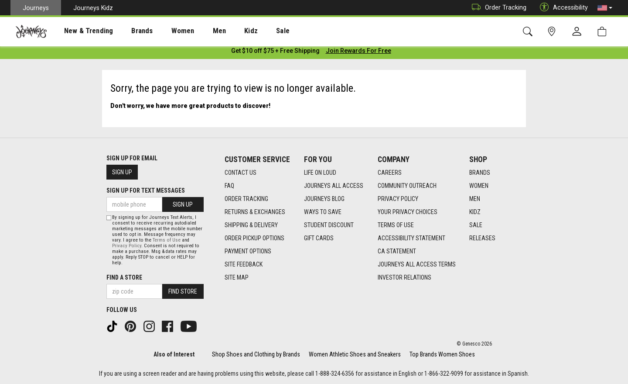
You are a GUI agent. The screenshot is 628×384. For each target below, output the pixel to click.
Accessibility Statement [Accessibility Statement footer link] (411, 238)
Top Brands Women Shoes (442, 354)
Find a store (124, 277)
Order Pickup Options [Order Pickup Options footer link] (254, 238)
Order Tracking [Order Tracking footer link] (246, 198)
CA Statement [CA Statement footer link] (397, 251)
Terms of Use (167, 240)
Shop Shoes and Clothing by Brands (256, 354)
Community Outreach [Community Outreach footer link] (407, 185)
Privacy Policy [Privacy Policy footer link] (398, 198)
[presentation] (80, 30)
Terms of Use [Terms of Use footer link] (396, 224)
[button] (605, 8)
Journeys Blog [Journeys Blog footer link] (324, 198)
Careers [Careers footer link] (390, 172)
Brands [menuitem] (128, 31)
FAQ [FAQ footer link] (229, 185)
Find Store (182, 291)
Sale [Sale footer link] (475, 224)
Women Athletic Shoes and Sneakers (355, 354)
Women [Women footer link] (478, 185)
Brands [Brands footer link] (479, 172)
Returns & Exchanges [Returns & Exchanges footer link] (255, 211)
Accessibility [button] (562, 7)
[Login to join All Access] (275, 52)
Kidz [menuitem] (224, 31)
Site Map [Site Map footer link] (237, 277)
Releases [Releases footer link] (482, 238)
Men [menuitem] (196, 31)
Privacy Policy (126, 246)
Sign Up (122, 172)
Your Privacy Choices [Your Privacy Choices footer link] (407, 211)
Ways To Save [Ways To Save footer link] (322, 211)
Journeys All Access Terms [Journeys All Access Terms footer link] (417, 264)
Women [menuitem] (164, 31)
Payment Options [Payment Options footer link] (248, 251)
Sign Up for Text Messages (145, 190)
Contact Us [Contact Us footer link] (240, 172)
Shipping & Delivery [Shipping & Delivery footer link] (251, 224)
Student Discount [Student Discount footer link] (329, 224)
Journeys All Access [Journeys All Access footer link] (333, 185)
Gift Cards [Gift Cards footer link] (319, 238)
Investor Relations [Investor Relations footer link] (404, 277)
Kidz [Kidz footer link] (475, 211)
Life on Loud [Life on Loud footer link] (320, 172)
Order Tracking (497, 7)
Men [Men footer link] (474, 198)
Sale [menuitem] (252, 31)
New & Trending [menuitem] (80, 31)
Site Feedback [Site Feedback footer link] (244, 264)
